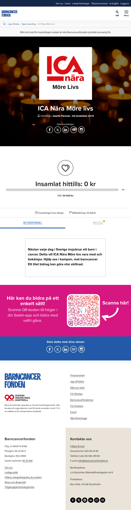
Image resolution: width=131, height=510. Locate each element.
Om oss (9, 467)
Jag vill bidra (13, 24)
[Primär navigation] (126, 13)
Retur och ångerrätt (15, 482)
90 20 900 (27, 460)
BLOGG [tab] (99, 222)
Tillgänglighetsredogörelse (19, 487)
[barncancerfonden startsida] (9, 13)
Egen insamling (29, 24)
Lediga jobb (11, 472)
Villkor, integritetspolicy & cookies (23, 477)
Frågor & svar (77, 446)
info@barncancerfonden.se (93, 460)
